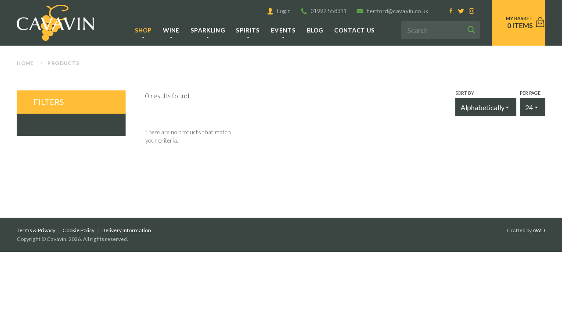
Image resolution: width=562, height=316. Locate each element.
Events (283, 30)
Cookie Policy (78, 230)
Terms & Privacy (36, 230)
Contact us (354, 30)
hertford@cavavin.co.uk (393, 10)
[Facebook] (451, 11)
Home (25, 63)
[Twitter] (461, 11)
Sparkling (208, 30)
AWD (539, 230)
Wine (171, 30)
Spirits (247, 30)
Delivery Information (126, 230)
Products (63, 63)
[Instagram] (471, 11)
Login (279, 10)
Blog (315, 30)
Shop (143, 30)
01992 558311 (324, 10)
